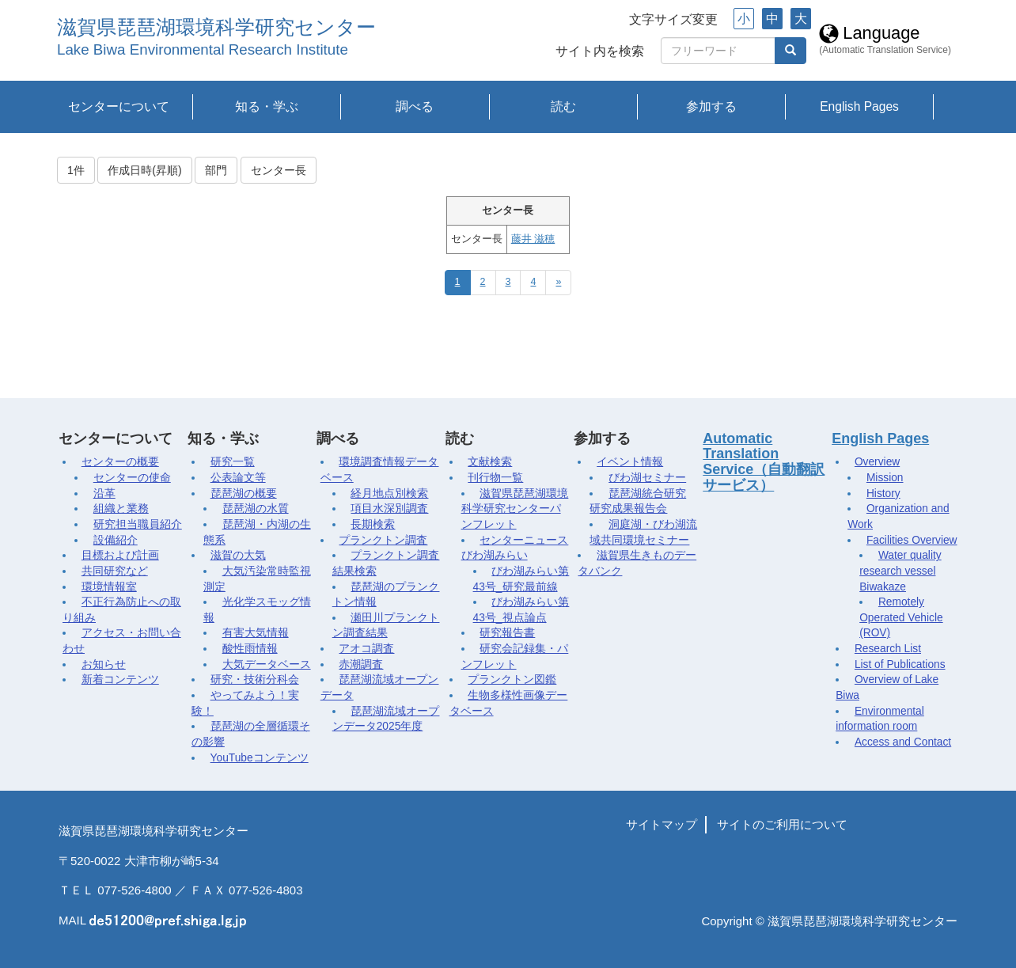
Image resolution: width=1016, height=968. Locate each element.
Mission (885, 478)
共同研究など (115, 571)
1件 (76, 170)
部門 (216, 170)
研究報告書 (507, 633)
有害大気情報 (255, 633)
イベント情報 (630, 462)
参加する (711, 106)
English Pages (859, 106)
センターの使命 (132, 478)
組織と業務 (121, 508)
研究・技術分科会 (254, 679)
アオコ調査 (366, 649)
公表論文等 (238, 478)
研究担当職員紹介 (137, 524)
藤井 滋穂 (533, 239)
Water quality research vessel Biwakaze (900, 570)
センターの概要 (120, 462)
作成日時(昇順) (144, 170)
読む (563, 106)
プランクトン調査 (383, 540)
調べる (415, 106)
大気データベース (266, 664)
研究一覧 (232, 462)
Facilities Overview (911, 540)
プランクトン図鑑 (512, 679)
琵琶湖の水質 (255, 508)
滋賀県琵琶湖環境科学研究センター (216, 27)
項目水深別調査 (389, 508)
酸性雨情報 (250, 649)
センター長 (278, 170)
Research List (888, 649)
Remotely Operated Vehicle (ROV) (901, 617)
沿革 (104, 493)
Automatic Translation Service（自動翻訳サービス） (764, 462)
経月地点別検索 (389, 493)
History (883, 493)
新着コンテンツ (120, 679)
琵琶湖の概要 (243, 493)
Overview (877, 462)
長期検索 (373, 524)
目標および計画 (120, 555)
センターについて (118, 106)
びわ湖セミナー (647, 478)
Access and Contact (903, 742)
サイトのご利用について (782, 824)
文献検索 (490, 462)
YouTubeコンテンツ (259, 758)
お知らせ (104, 664)
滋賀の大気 (238, 555)
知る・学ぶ (266, 106)
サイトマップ (661, 824)
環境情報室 (109, 587)
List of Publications (900, 664)
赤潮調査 (361, 664)
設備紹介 (115, 540)
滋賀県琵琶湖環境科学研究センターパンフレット (515, 509)
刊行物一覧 (495, 478)
